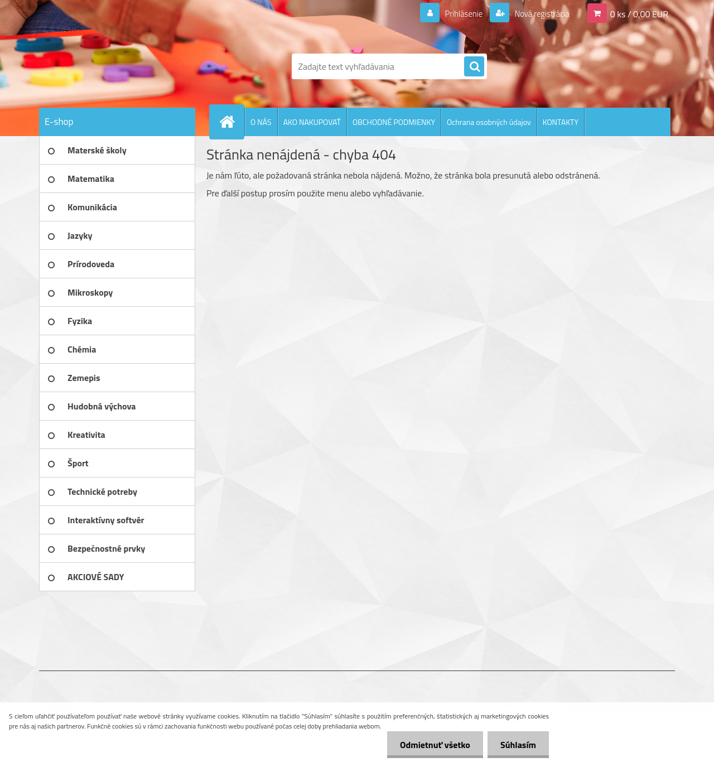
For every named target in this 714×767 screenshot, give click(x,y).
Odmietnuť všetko (432, 744)
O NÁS (261, 122)
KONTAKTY (560, 122)
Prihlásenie (456, 13)
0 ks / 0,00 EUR (639, 13)
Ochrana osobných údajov (489, 122)
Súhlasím (517, 744)
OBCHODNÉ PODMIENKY (394, 122)
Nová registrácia (539, 13)
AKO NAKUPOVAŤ (312, 122)
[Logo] (115, 66)
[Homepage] (231, 122)
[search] (474, 67)
